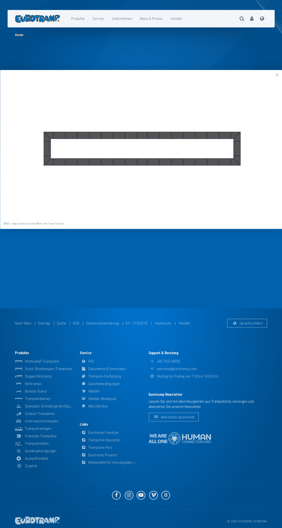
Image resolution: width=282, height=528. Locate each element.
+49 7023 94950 (165, 361)
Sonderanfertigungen (41, 451)
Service (98, 18)
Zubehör (26, 466)
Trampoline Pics (96, 447)
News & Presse (151, 18)
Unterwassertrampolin (42, 421)
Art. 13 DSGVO (137, 323)
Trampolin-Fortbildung (100, 376)
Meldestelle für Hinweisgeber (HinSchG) (114, 462)
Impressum (163, 323)
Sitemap (44, 323)
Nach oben (23, 323)
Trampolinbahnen (38, 398)
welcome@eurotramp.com (173, 369)
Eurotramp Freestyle (99, 432)
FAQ (87, 361)
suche (61, 323)
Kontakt (176, 18)
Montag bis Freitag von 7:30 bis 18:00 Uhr (183, 376)
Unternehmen (122, 18)
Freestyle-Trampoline (41, 436)
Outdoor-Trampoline (40, 413)
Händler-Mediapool (98, 398)
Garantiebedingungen (100, 384)
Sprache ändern (247, 323)
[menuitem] (78, 18)
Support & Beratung (164, 353)
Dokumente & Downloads (103, 369)
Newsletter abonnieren (174, 417)
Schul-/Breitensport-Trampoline (48, 369)
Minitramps (33, 384)
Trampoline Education (100, 440)
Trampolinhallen (37, 443)
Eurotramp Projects (98, 455)
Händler (90, 391)
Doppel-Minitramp (38, 376)
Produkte (78, 18)
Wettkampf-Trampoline (42, 361)
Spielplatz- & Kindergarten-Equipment (52, 406)
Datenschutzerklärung (102, 323)
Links (84, 424)
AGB (76, 323)
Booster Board (35, 391)
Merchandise (94, 406)
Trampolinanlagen (38, 428)
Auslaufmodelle (36, 458)
